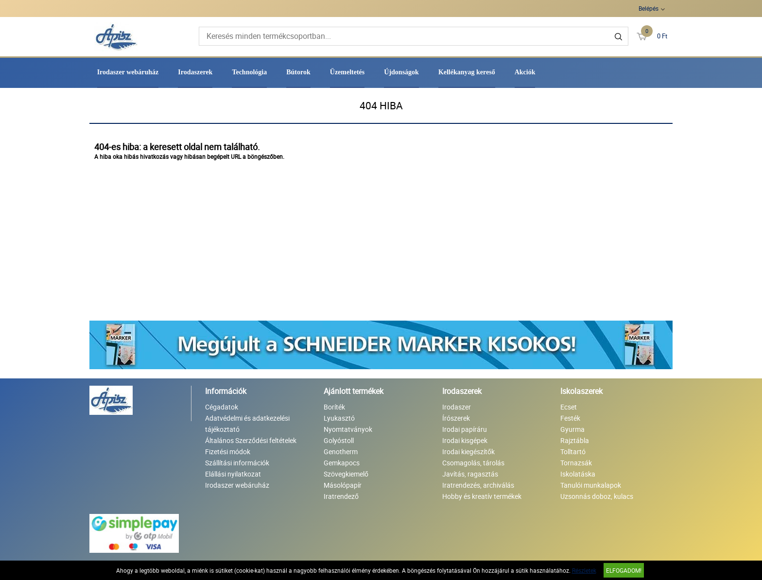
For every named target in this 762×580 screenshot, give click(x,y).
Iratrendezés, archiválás (478, 485)
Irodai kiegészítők (468, 451)
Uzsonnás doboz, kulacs (596, 496)
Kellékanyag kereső (466, 72)
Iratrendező (341, 496)
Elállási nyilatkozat (233, 473)
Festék (570, 418)
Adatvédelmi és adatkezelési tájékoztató (247, 423)
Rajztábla (574, 440)
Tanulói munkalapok (590, 485)
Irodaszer (456, 406)
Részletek (584, 570)
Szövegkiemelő (346, 473)
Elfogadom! (623, 570)
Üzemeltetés (347, 72)
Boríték (334, 406)
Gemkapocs (342, 462)
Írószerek (456, 418)
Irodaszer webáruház (128, 72)
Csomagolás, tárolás (473, 462)
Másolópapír (343, 485)
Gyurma (572, 429)
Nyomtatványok (348, 429)
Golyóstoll (339, 440)
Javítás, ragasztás (470, 473)
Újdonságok (401, 72)
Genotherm (341, 451)
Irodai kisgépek (464, 440)
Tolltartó (573, 451)
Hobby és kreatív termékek (481, 496)
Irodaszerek (195, 72)
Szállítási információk (237, 462)
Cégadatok (221, 406)
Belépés (648, 8)
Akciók (525, 72)
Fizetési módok (227, 451)
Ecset (568, 406)
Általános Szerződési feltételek (250, 440)
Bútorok (298, 72)
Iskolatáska (577, 473)
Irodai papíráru (464, 429)
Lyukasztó (339, 418)
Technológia (249, 72)
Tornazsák (576, 462)
